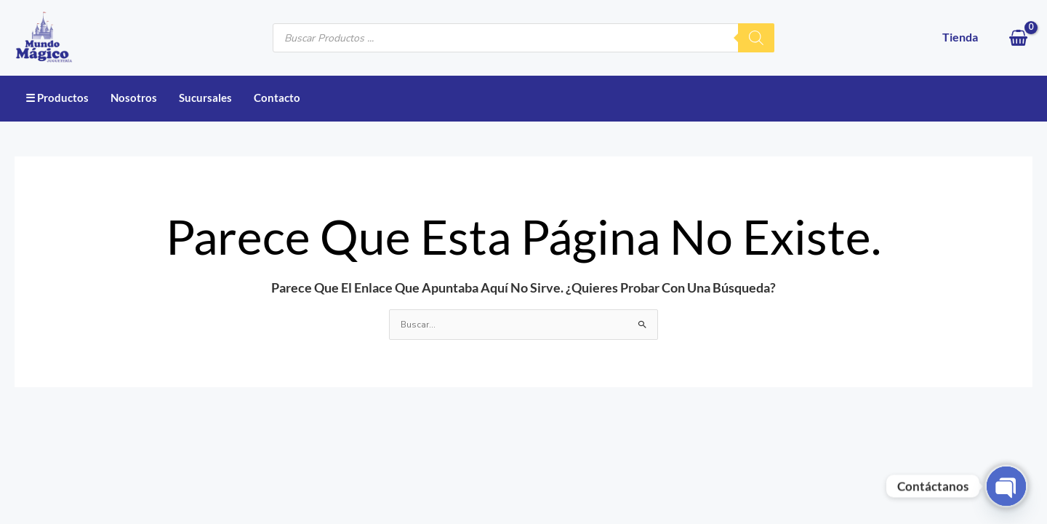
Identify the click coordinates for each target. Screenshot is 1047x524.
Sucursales (205, 97)
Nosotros (134, 97)
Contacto (277, 97)
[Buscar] (756, 37)
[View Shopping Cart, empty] (1018, 37)
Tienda (960, 37)
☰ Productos (57, 97)
